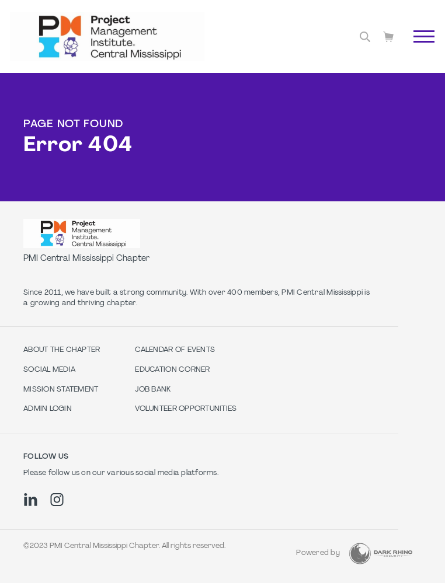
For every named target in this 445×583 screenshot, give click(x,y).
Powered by (318, 553)
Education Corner (172, 369)
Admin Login (47, 409)
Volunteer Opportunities (186, 409)
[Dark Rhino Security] (381, 553)
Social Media (49, 369)
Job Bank (153, 389)
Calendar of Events (175, 350)
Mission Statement (60, 389)
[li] (30, 499)
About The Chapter (61, 350)
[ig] (57, 499)
